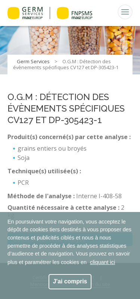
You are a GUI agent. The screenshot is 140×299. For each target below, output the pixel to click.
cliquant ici (102, 262)
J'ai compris (70, 281)
